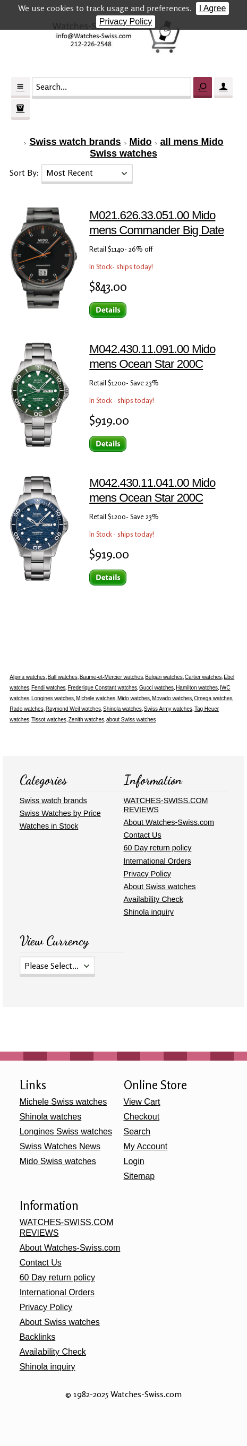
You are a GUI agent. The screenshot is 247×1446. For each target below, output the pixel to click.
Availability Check (154, 899)
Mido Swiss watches (58, 1161)
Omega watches (213, 698)
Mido (141, 141)
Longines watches (52, 698)
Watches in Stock (49, 826)
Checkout (142, 1116)
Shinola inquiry (149, 912)
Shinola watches (122, 709)
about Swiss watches (131, 719)
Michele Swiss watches (63, 1101)
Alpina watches (27, 677)
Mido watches (133, 698)
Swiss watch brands (75, 141)
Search (137, 1131)
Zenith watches (86, 719)
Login (134, 1161)
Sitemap (139, 1176)
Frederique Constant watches (102, 688)
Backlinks (38, 1336)
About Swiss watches (160, 886)
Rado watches (26, 709)
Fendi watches (48, 688)
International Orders (157, 861)
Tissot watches (48, 719)
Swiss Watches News (60, 1146)
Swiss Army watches (168, 709)
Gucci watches (156, 688)
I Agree (212, 8)
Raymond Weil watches (73, 709)
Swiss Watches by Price (60, 813)
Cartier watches (203, 677)
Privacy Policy (125, 21)
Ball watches (63, 677)
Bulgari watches (164, 677)
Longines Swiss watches (66, 1131)
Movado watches (172, 698)
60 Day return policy (158, 848)
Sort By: (25, 172)
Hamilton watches (197, 688)
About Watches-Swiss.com (169, 822)
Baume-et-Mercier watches (111, 677)
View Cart (142, 1101)
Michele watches (95, 698)
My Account (146, 1146)
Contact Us (142, 835)
